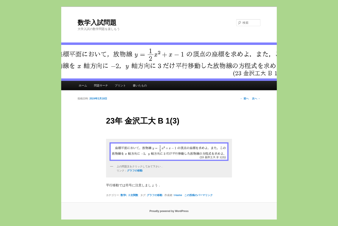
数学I (123, 195)
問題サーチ (101, 85)
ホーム (83, 85)
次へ (256, 98)
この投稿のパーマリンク (198, 195)
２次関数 (133, 195)
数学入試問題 (97, 22)
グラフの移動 (154, 195)
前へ (244, 98)
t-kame (178, 195)
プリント (120, 85)
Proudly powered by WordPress (168, 211)
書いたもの (140, 85)
